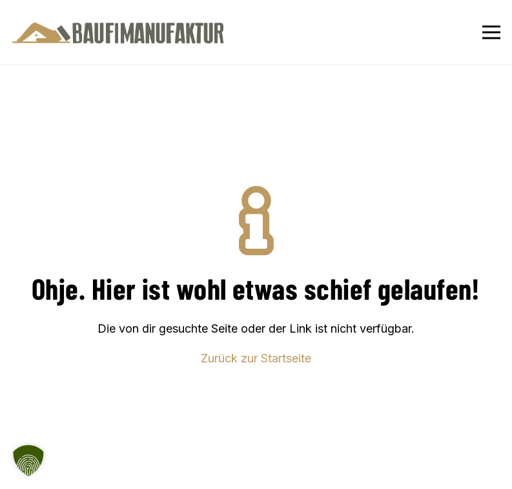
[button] (28, 460)
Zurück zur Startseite (256, 358)
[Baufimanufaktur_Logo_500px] (118, 32)
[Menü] (491, 32)
